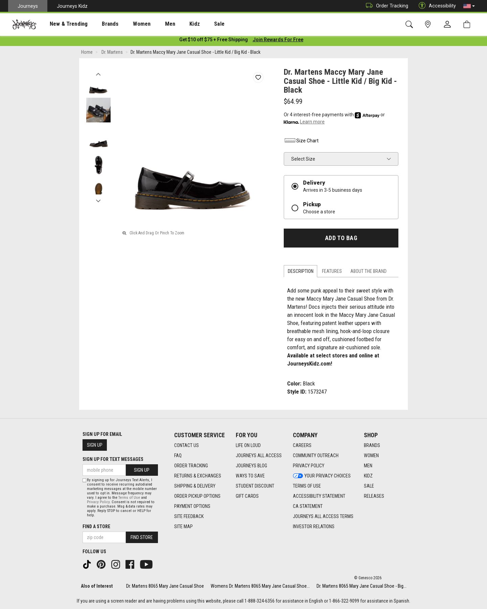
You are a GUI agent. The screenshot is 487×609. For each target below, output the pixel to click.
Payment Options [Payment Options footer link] (192, 506)
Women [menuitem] (127, 24)
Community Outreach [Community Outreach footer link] (316, 456)
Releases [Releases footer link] (374, 496)
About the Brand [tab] (368, 272)
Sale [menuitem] (195, 24)
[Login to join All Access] (213, 40)
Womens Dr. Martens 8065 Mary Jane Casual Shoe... (260, 586)
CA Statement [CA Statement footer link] (308, 506)
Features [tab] (332, 272)
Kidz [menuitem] (174, 24)
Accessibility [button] (435, 6)
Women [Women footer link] (371, 456)
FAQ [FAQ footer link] (178, 456)
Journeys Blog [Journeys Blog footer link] (251, 466)
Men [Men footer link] (368, 466)
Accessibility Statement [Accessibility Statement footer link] (319, 496)
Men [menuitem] (152, 24)
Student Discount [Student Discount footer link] (255, 486)
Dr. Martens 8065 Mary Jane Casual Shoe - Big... (362, 586)
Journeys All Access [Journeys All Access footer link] (259, 456)
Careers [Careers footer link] (302, 445)
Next (98, 200)
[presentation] (62, 24)
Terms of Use (129, 497)
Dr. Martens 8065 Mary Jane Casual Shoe (165, 586)
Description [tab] (301, 272)
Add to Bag (341, 239)
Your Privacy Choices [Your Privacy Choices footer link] (322, 476)
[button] (469, 6)
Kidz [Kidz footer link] (368, 476)
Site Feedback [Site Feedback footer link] (189, 516)
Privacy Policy (98, 502)
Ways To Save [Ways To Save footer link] (250, 476)
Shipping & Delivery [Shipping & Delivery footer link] (194, 486)
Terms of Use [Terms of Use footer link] (307, 486)
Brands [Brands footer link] (372, 445)
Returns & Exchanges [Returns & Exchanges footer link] (197, 476)
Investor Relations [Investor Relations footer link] (313, 527)
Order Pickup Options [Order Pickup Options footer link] (197, 496)
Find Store (142, 537)
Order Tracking (385, 6)
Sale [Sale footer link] (369, 486)
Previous (98, 74)
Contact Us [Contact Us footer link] (186, 445)
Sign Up (94, 445)
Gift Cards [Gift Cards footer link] (247, 496)
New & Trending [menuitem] (62, 24)
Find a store (96, 526)
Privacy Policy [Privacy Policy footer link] (308, 466)
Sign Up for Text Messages (113, 459)
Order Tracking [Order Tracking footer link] (191, 466)
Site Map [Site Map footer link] (183, 527)
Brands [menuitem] (100, 24)
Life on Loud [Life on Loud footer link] (248, 445)
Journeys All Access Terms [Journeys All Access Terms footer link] (323, 516)
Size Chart (301, 141)
